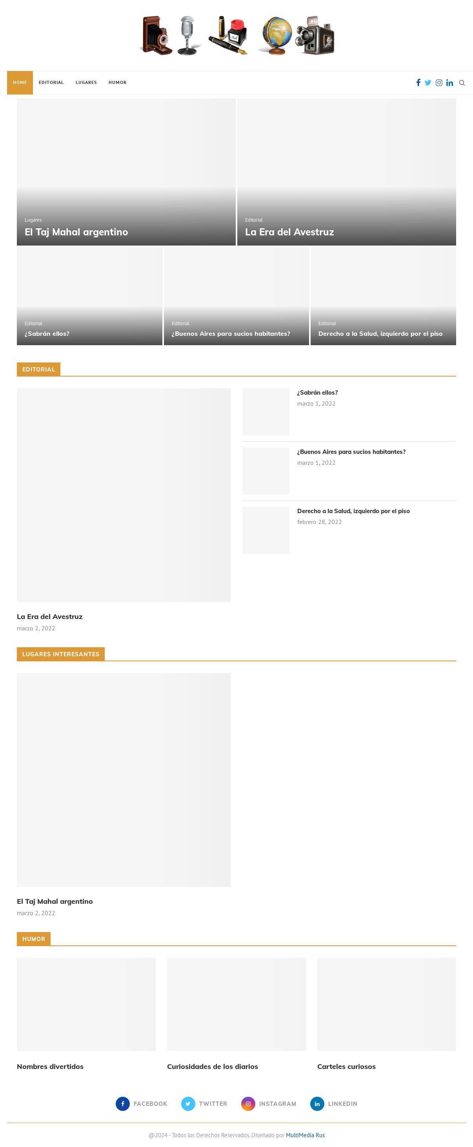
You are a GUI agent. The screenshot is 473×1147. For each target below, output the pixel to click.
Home (20, 82)
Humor (118, 82)
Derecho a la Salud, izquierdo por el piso (380, 333)
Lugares (86, 82)
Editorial (51, 82)
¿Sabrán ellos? (47, 333)
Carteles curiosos (346, 1066)
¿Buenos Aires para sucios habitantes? (231, 333)
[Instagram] (439, 82)
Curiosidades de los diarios (212, 1066)
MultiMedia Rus (305, 1135)
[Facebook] (418, 82)
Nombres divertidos (50, 1066)
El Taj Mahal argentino (76, 232)
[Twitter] (428, 82)
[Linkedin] (449, 82)
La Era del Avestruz (289, 232)
